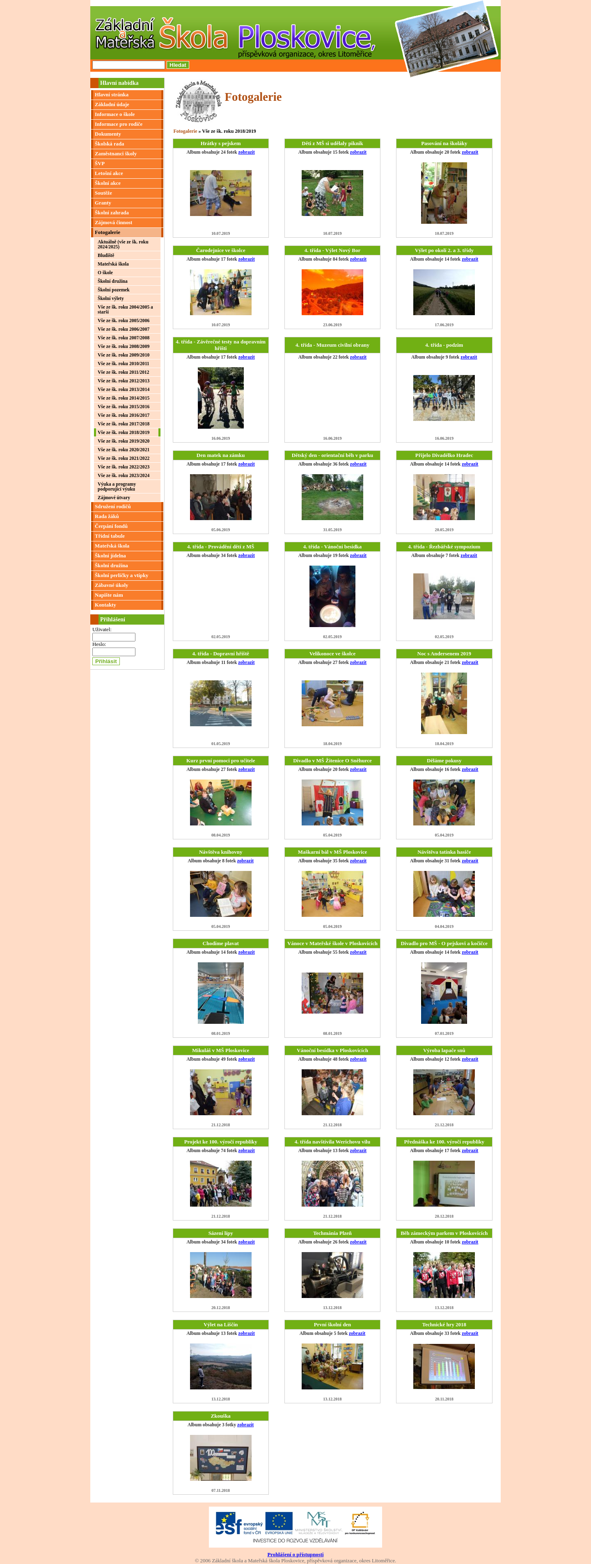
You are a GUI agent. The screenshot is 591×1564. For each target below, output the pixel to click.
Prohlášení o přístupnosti (295, 1554)
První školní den (332, 1324)
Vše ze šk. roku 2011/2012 (123, 372)
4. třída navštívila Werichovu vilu (332, 1142)
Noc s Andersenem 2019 (444, 653)
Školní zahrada (112, 213)
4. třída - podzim (444, 345)
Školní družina (113, 281)
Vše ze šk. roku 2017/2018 (123, 423)
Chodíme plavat (221, 943)
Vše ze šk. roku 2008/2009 (123, 346)
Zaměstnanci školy (116, 154)
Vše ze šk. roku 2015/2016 (123, 406)
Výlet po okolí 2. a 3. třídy (444, 250)
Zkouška (221, 1416)
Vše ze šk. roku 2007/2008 (123, 337)
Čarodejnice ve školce (220, 250)
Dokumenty (108, 134)
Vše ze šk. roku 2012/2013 (123, 380)
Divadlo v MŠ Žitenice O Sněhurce (332, 760)
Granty (103, 203)
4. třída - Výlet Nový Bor (332, 250)
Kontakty (105, 605)
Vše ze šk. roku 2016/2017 (123, 415)
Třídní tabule (110, 536)
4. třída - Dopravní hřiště (220, 653)
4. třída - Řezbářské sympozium (444, 546)
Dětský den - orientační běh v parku (332, 455)
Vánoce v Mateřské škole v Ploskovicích (332, 943)
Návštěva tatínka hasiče (444, 852)
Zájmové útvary (114, 497)
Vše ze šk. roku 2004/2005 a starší (125, 309)
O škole (105, 272)
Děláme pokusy (444, 760)
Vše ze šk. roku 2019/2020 (123, 441)
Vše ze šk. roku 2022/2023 (123, 466)
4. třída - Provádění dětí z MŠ (220, 546)
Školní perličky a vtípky (122, 575)
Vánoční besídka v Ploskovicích (332, 1050)
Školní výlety (111, 298)
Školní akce (108, 183)
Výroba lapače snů (444, 1050)
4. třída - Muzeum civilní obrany (332, 345)
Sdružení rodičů (113, 506)
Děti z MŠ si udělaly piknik (332, 143)
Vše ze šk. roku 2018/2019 (123, 432)
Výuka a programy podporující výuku (117, 486)
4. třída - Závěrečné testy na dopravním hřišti (221, 345)
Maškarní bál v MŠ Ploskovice (332, 852)
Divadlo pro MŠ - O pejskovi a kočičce (444, 943)
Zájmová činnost (113, 222)
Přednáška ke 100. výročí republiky (444, 1142)
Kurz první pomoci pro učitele (220, 760)
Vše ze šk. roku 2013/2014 (123, 389)
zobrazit (246, 152)
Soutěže (103, 193)
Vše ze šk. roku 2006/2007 (123, 329)
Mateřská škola (113, 263)
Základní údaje (112, 104)
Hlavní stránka (111, 95)
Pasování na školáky (444, 143)
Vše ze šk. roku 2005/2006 (123, 320)
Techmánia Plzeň (332, 1233)
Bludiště (106, 255)
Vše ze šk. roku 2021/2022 (123, 458)
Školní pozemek (114, 289)
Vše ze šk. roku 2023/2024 (123, 475)
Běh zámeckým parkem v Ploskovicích (444, 1233)
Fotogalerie (107, 232)
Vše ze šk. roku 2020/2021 (123, 449)
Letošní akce (109, 173)
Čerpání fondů (111, 526)
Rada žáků (107, 516)
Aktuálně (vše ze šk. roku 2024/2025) (123, 244)
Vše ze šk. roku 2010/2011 (123, 363)
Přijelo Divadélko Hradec (444, 455)
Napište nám (109, 595)
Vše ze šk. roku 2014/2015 (123, 398)
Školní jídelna (110, 556)
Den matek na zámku (221, 455)
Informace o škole (115, 114)
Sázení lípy (220, 1233)
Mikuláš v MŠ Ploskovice (220, 1050)
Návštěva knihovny (220, 852)
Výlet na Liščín (221, 1324)
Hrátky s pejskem (221, 143)
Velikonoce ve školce (332, 653)
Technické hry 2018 (444, 1324)
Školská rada (109, 144)
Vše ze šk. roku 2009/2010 (123, 354)
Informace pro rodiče (118, 124)
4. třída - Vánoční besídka (332, 546)
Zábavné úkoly (111, 585)
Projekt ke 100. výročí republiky (220, 1142)
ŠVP (100, 163)
